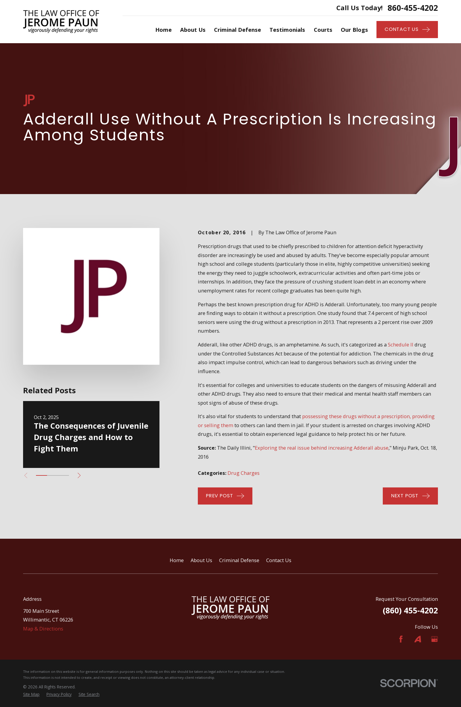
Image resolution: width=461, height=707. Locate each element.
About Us (201, 560)
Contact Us (278, 560)
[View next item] (79, 475)
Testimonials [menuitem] (287, 29)
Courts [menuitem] (323, 29)
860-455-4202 (413, 8)
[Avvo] (417, 639)
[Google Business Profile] (434, 639)
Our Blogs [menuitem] (354, 29)
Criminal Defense (239, 560)
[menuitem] (31, 694)
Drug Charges (244, 472)
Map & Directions (43, 628)
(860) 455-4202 (410, 610)
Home (177, 560)
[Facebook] (400, 639)
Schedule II (400, 344)
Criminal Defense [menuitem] (237, 29)
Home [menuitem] (163, 29)
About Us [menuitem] (193, 29)
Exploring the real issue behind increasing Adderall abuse (321, 447)
